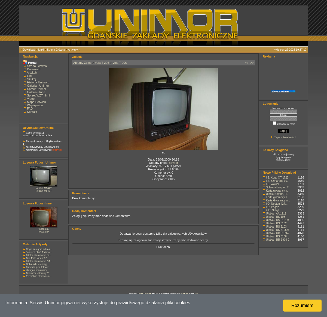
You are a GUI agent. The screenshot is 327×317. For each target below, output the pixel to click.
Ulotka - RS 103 (275, 216)
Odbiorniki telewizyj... (37, 264)
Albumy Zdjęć (82, 62)
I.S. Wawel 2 (273, 184)
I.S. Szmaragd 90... (277, 180)
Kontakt (32, 111)
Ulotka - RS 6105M (277, 229)
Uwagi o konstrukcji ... (38, 270)
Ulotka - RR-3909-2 (277, 239)
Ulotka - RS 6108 (276, 236)
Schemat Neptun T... (278, 187)
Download (29, 49)
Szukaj (31, 79)
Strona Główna (56, 49)
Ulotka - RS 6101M (277, 220)
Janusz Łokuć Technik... (39, 252)
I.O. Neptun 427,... (277, 203)
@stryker (57, 150)
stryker (173, 162)
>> (252, 62)
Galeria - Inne (36, 92)
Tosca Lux (43, 229)
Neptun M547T (43, 188)
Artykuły (73, 49)
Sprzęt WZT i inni (38, 95)
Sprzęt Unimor (36, 88)
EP (196, 293)
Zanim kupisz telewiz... (38, 267)
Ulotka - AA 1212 (276, 213)
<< (246, 62)
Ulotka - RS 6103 (276, 226)
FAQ (30, 108)
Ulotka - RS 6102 (276, 223)
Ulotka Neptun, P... (277, 193)
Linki (41, 49)
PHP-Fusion (145, 293)
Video (31, 98)
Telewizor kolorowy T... (38, 273)
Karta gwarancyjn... (277, 190)
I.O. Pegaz (272, 207)
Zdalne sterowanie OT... (39, 261)
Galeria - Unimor (38, 85)
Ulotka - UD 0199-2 (277, 233)
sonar (184, 293)
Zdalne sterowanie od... (39, 255)
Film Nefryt (272, 210)
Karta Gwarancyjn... (278, 200)
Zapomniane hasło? (285, 137)
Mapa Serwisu (36, 102)
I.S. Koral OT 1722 (277, 177)
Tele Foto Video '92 (36, 258)
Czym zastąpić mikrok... (39, 249)
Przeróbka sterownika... (39, 276)
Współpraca (35, 105)
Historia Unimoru (38, 82)
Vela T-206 (102, 62)
